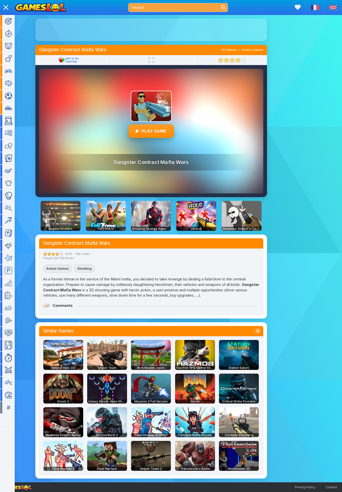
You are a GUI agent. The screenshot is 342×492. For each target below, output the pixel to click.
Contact (331, 487)
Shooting (91, 268)
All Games (236, 50)
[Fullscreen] (158, 60)
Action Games (260, 50)
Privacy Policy (305, 487)
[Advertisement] (158, 30)
